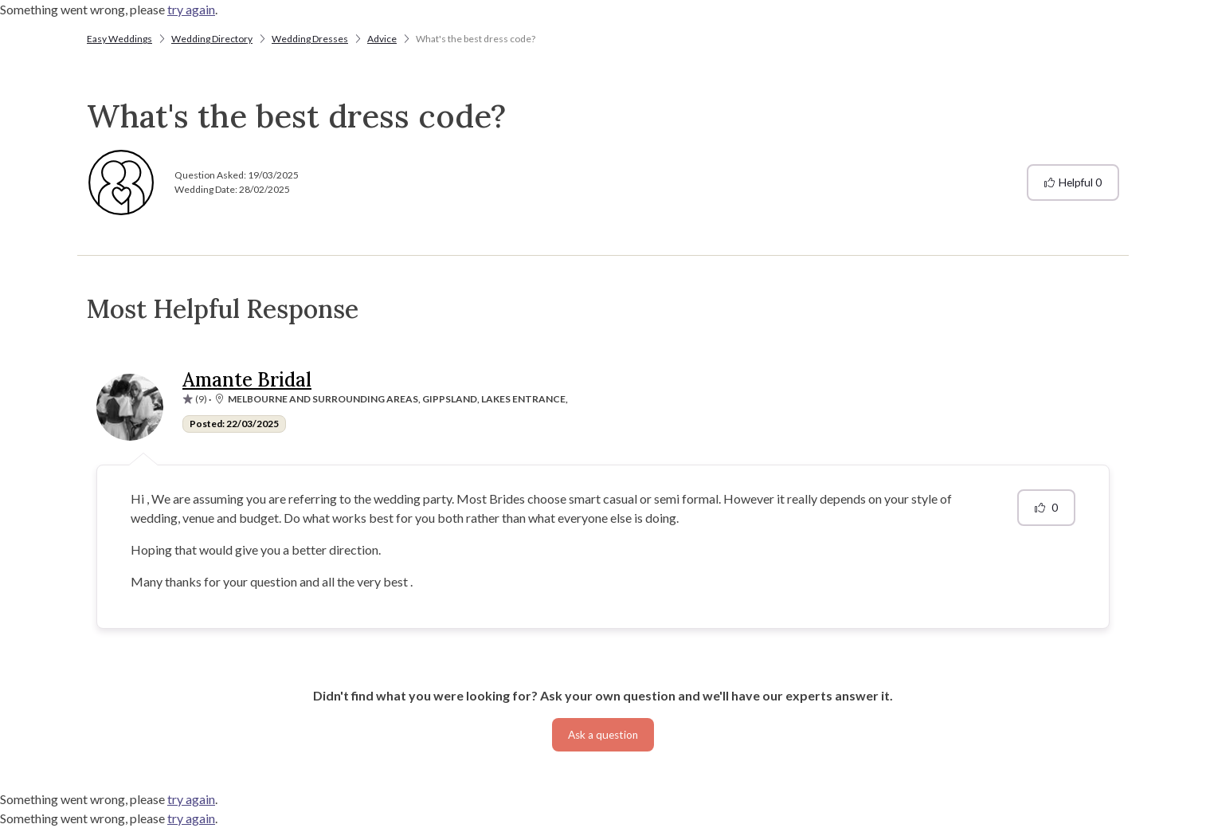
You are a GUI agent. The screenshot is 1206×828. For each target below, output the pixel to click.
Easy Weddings (119, 39)
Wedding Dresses (310, 39)
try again (191, 9)
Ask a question (603, 734)
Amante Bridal (246, 379)
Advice (382, 39)
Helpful (1073, 182)
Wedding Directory (212, 39)
